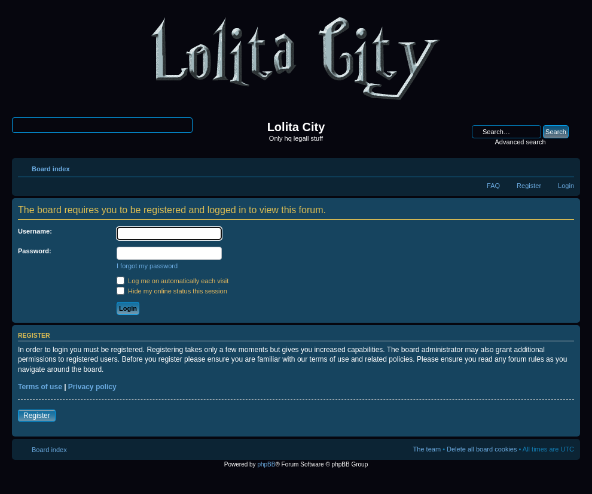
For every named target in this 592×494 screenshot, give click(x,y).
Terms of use (40, 387)
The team (427, 449)
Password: (34, 250)
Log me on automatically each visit (172, 280)
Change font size (565, 166)
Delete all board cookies (482, 449)
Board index (51, 168)
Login (566, 185)
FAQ (493, 185)
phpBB (266, 464)
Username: (35, 231)
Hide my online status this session (172, 291)
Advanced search (520, 142)
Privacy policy (92, 387)
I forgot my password (147, 265)
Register (529, 185)
